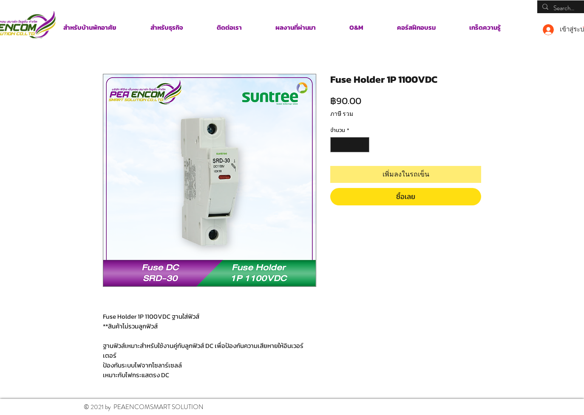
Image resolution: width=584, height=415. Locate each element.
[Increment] (363, 144)
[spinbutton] (350, 144)
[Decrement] (337, 144)
